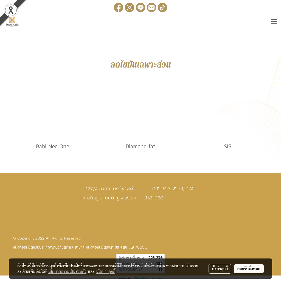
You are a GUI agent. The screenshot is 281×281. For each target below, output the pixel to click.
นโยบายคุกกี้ (105, 271)
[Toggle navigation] (274, 22)
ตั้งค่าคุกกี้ (220, 268)
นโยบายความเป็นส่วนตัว (67, 271)
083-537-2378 (167, 189)
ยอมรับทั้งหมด (248, 268)
